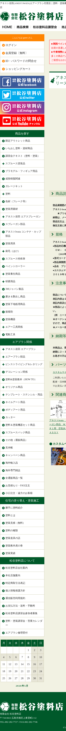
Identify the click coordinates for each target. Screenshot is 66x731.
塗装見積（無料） (15, 523)
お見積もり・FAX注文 (17, 485)
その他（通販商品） (16, 440)
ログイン (11, 45)
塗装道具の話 (12, 538)
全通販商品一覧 (14, 478)
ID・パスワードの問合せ (21, 60)
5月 (26, 685)
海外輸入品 (11, 462)
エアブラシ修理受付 (16, 632)
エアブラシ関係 (22, 341)
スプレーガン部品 (15, 224)
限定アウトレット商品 (17, 140)
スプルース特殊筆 (15, 258)
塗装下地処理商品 (15, 304)
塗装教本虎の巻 (14, 545)
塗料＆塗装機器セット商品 (20, 425)
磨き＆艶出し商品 (15, 296)
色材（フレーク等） (16, 201)
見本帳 (9, 447)
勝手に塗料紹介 (14, 507)
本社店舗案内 (12, 575)
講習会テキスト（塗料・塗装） (22, 156)
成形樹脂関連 (12, 178)
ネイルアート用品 (15, 402)
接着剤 (9, 311)
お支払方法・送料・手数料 (20, 605)
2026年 (20, 685)
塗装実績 (10, 553)
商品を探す (22, 133)
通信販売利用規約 (15, 598)
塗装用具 (10, 243)
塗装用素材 (11, 209)
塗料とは (10, 515)
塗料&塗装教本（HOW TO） (21, 379)
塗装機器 (10, 319)
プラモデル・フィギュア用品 (21, 171)
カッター (10, 417)
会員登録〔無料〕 (16, 52)
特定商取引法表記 (15, 583)
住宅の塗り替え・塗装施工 (22, 500)
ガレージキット (14, 186)
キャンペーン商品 (15, 455)
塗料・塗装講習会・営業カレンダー (23, 623)
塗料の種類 (11, 530)
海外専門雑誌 (12, 470)
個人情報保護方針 (15, 590)
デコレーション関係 (16, 372)
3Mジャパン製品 (14, 289)
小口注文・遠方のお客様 (19, 493)
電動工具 (10, 334)
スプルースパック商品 (17, 432)
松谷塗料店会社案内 (16, 568)
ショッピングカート (18, 68)
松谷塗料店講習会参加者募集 (21, 613)
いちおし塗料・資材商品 (19, 148)
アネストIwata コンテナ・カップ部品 (23, 233)
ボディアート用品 (15, 409)
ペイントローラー (15, 266)
